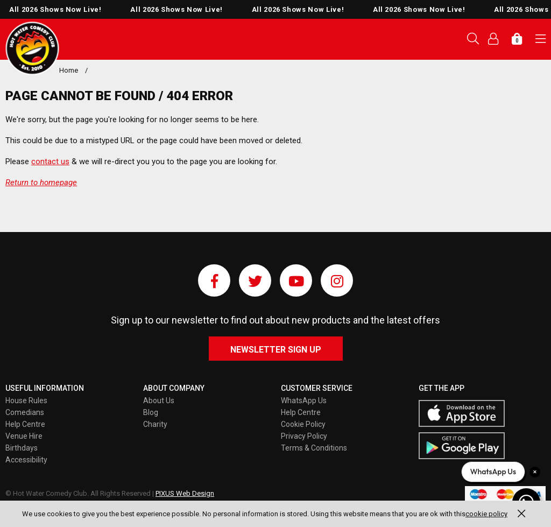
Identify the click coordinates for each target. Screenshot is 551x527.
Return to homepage (41, 182)
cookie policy (486, 514)
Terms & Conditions (314, 448)
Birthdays (21, 448)
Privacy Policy (304, 436)
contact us (50, 161)
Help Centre (25, 424)
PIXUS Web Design (185, 493)
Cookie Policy (303, 424)
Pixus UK (32, 48)
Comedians (24, 412)
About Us (158, 400)
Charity (155, 424)
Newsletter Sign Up (275, 350)
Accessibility (26, 459)
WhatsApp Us (304, 400)
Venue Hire (24, 436)
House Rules (26, 400)
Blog (150, 412)
